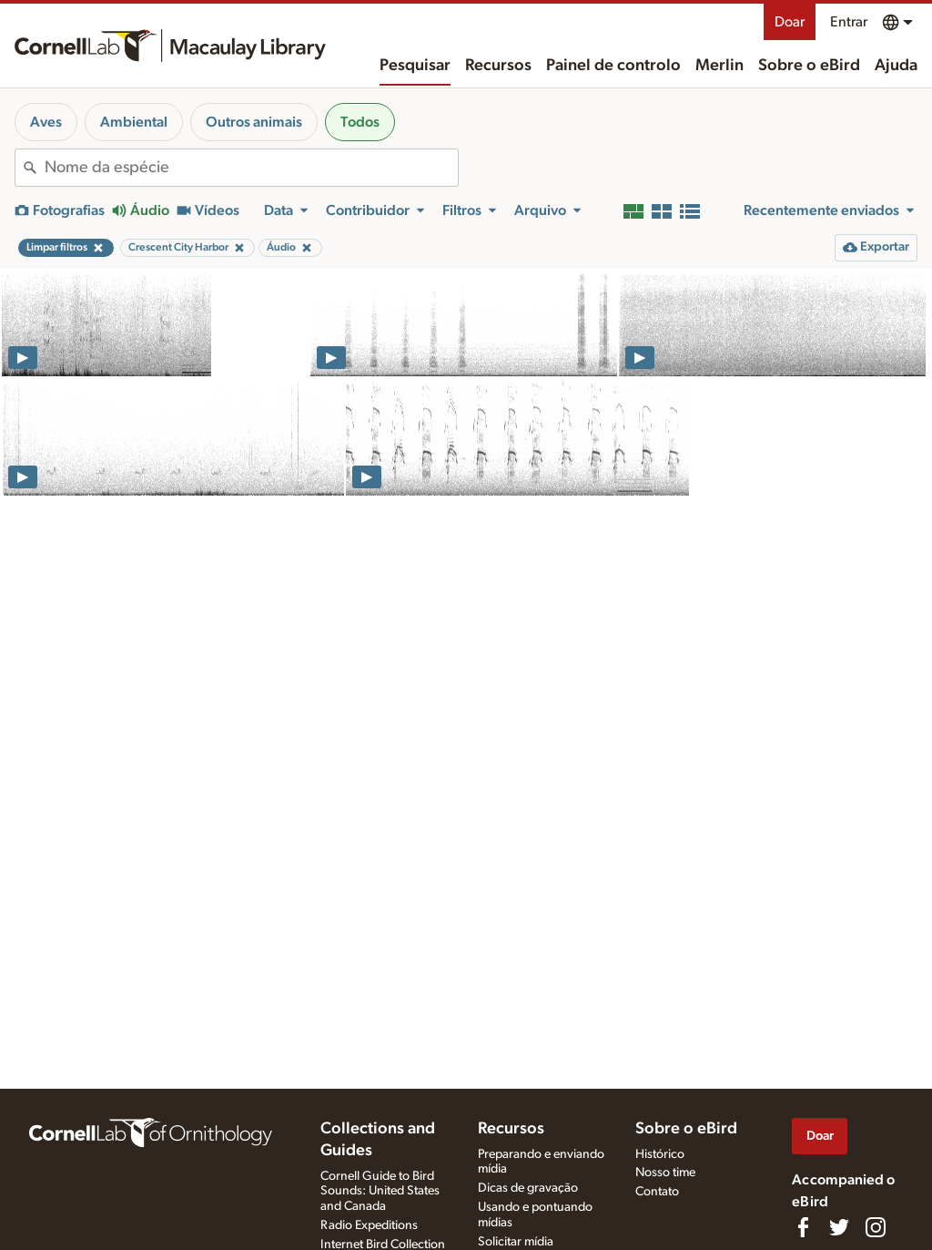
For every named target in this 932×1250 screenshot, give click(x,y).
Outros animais (254, 122)
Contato (657, 1191)
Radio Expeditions (369, 1225)
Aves (46, 122)
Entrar (848, 22)
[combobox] (251, 167)
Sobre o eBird (809, 65)
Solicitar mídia (515, 1241)
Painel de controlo (613, 65)
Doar (790, 22)
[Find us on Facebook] (803, 1227)
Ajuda (896, 65)
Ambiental (133, 122)
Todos (360, 122)
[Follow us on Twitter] (839, 1227)
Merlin (719, 65)
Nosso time (665, 1172)
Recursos (498, 65)
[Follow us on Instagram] (875, 1227)
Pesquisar (415, 65)
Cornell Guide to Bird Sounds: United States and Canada (380, 1192)
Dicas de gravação (528, 1188)
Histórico (659, 1154)
